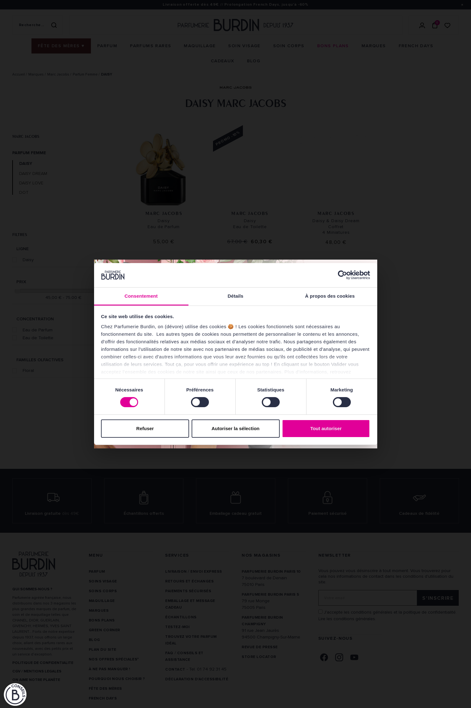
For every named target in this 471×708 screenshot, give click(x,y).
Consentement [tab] (141, 296)
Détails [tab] (236, 296)
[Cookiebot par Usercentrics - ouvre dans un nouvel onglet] (342, 275)
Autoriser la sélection (235, 428)
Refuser (145, 428)
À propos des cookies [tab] (330, 296)
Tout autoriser (326, 428)
